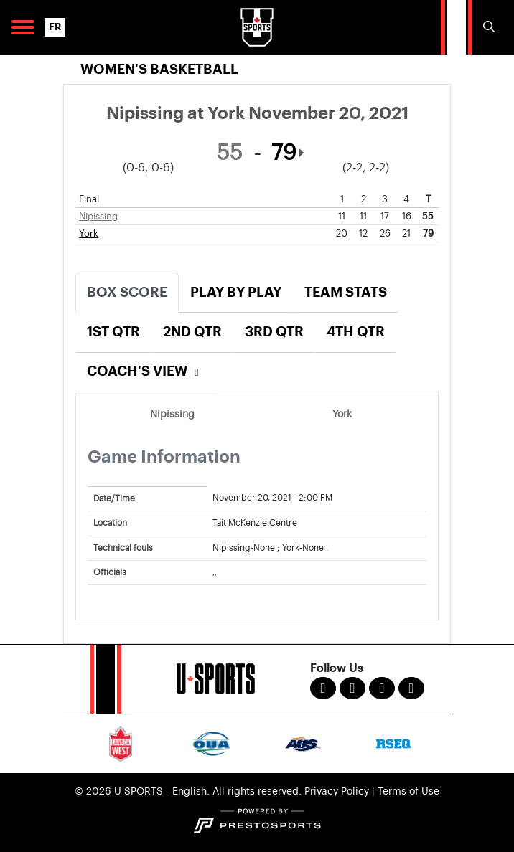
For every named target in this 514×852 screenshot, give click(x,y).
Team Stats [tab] (345, 292)
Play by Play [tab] (235, 292)
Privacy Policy (336, 792)
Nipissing (98, 216)
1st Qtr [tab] (113, 332)
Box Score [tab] (127, 292)
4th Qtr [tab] (356, 332)
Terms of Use (408, 792)
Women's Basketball (159, 69)
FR (55, 27)
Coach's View (145, 371)
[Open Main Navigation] (23, 27)
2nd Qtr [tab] (192, 332)
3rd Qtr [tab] (274, 332)
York (88, 233)
